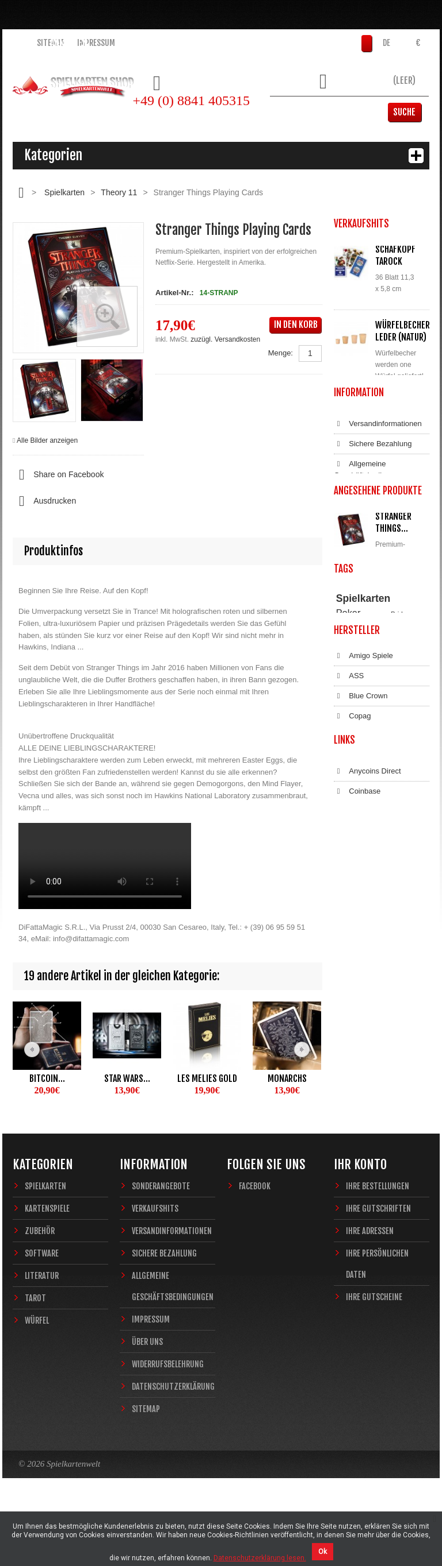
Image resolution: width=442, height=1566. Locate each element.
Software (42, 1308)
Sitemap (51, 43)
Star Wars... (127, 1078)
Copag (352, 1001)
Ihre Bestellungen (377, 1241)
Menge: (280, 353)
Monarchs (287, 1078)
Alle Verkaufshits (375, 475)
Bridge (400, 846)
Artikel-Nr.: (174, 292)
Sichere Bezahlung (372, 551)
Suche (412, 112)
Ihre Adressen (370, 1286)
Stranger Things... (393, 702)
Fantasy (392, 890)
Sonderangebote (161, 1241)
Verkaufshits (155, 1264)
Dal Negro (358, 1021)
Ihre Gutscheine (374, 1352)
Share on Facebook (58, 475)
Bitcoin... (47, 1078)
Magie (401, 868)
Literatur (42, 1331)
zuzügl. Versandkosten (225, 339)
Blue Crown (360, 980)
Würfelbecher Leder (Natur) (402, 331)
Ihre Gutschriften (378, 1264)
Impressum (96, 43)
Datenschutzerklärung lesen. (260, 1558)
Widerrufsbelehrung (374, 623)
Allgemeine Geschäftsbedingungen (372, 577)
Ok (322, 1552)
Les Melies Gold (207, 1078)
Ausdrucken (44, 501)
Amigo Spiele (363, 940)
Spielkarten (64, 192)
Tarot (35, 1353)
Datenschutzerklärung (378, 643)
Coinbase (357, 1125)
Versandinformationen (378, 531)
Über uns (147, 1397)
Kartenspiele (47, 1264)
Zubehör (40, 1286)
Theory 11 (119, 192)
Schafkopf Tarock (395, 255)
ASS (349, 960)
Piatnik (400, 857)
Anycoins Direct (367, 1104)
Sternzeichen (355, 890)
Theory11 (350, 857)
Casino (346, 868)
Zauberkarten (356, 879)
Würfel (37, 1376)
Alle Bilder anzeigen (47, 440)
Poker (348, 846)
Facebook (254, 1241)
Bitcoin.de (358, 1145)
